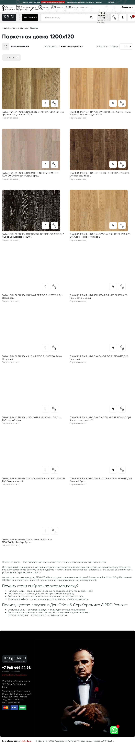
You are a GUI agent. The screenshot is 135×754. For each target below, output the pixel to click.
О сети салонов (28, 7)
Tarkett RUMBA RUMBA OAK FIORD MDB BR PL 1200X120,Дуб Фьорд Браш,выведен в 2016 (33, 235)
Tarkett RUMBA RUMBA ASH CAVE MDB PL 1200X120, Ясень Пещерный (32, 357)
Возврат (59, 7)
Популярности (74, 46)
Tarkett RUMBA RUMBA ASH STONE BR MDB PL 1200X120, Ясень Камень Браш (99, 296)
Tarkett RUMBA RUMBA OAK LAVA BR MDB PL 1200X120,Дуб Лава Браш (32, 296)
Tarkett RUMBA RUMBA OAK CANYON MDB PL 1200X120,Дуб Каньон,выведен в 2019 (100, 418)
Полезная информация (16, 9)
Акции (45, 7)
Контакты (38, 9)
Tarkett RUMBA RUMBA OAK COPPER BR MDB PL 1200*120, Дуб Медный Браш (32, 418)
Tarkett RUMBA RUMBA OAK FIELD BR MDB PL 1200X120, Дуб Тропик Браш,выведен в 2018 (33, 113)
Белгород (126, 7)
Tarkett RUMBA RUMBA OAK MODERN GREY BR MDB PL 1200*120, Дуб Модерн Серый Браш (30, 174)
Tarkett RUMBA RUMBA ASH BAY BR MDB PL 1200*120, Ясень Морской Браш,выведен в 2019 (100, 113)
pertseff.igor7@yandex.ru (14, 675)
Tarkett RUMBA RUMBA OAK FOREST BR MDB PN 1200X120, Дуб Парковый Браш (99, 174)
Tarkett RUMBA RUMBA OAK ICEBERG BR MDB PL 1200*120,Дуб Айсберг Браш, (27, 541)
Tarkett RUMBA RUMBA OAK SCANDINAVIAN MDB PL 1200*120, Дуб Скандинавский (33, 479)
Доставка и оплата (79, 7)
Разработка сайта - (12, 741)
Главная (9, 7)
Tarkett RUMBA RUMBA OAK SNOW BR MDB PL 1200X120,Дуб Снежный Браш (101, 479)
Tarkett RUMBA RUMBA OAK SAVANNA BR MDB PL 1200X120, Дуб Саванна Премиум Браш (100, 235)
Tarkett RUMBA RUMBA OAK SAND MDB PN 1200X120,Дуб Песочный (99, 357)
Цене (63, 46)
